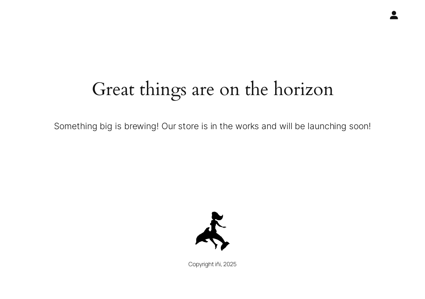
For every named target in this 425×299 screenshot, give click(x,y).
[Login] (393, 15)
